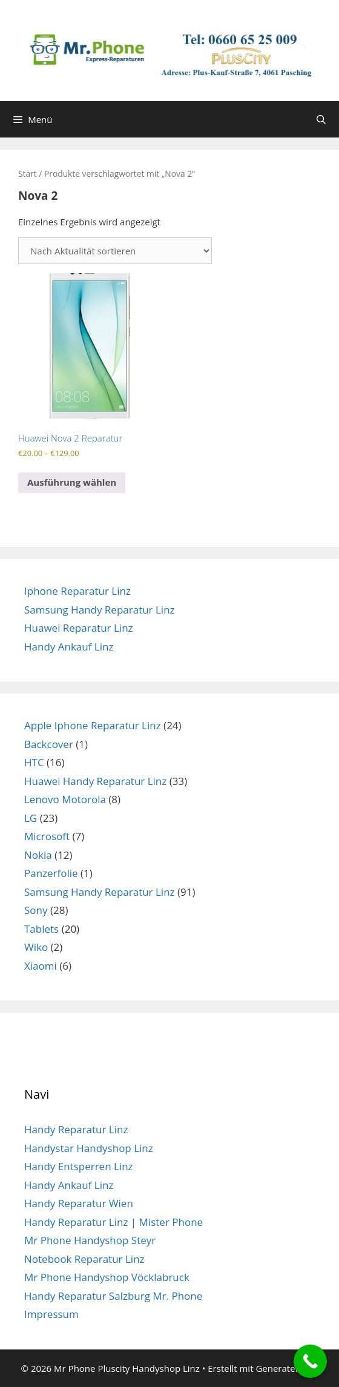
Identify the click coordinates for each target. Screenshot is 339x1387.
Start (27, 173)
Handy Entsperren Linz (78, 1166)
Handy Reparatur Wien (78, 1203)
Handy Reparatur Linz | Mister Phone (113, 1222)
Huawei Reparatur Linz (78, 628)
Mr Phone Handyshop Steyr (90, 1240)
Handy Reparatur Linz (76, 1129)
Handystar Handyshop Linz (88, 1148)
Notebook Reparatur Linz (84, 1259)
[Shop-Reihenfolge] (115, 250)
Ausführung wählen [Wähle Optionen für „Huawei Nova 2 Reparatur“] (71, 482)
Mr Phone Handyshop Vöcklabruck (106, 1277)
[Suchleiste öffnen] (321, 119)
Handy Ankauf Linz (68, 647)
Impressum (51, 1314)
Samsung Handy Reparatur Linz (99, 610)
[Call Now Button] (310, 1361)
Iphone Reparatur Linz (77, 591)
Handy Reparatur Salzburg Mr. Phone (113, 1296)
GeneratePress (286, 1368)
